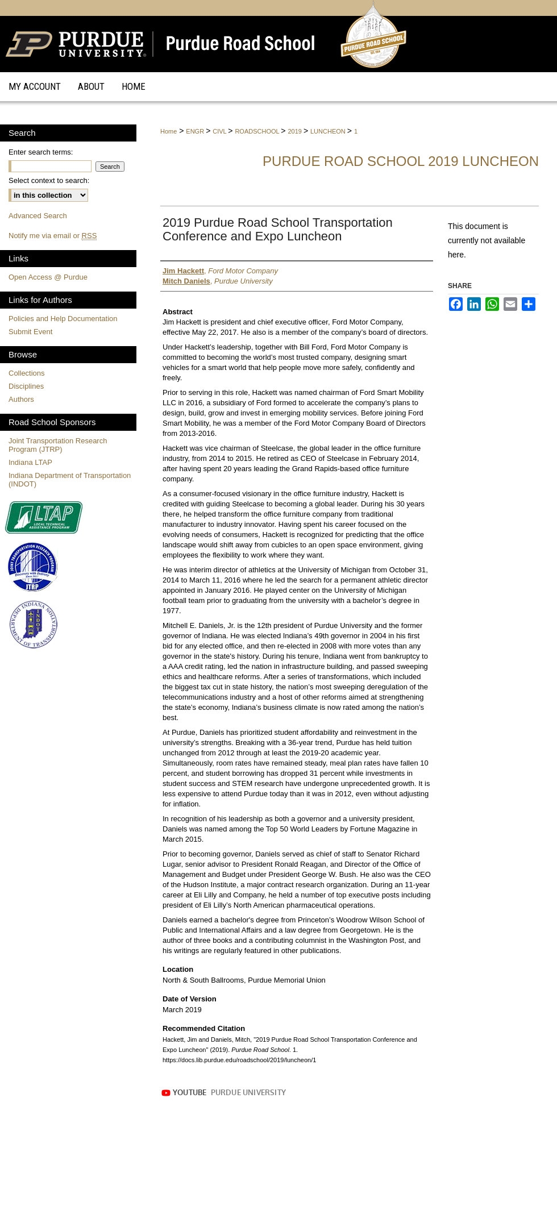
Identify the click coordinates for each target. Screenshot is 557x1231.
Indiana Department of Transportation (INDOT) (70, 479)
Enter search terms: (41, 152)
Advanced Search (38, 215)
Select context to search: (49, 180)
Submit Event (30, 331)
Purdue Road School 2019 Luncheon (401, 161)
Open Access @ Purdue (48, 277)
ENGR (196, 131)
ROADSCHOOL (258, 131)
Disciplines (26, 386)
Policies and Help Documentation (63, 318)
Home (168, 131)
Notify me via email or (53, 235)
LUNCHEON (328, 131)
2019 (296, 131)
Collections (27, 373)
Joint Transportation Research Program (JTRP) (58, 445)
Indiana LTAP (30, 462)
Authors (21, 399)
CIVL (220, 131)
